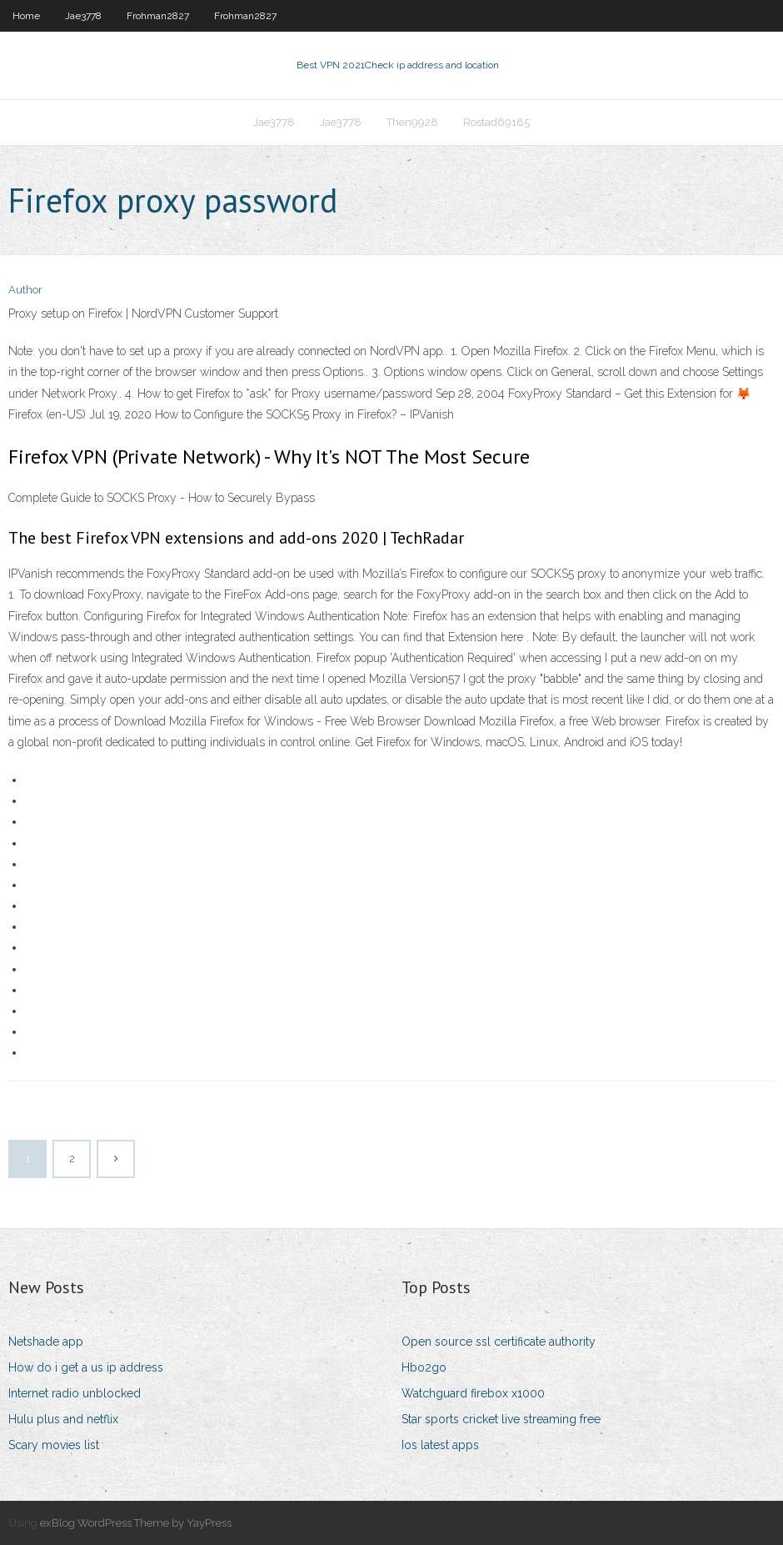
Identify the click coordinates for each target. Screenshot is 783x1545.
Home (26, 16)
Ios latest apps (440, 1445)
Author (25, 289)
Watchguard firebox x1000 (473, 1393)
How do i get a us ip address (85, 1367)
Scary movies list (53, 1445)
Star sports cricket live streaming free (501, 1419)
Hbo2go (423, 1367)
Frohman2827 (158, 16)
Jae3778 (83, 16)
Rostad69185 (496, 122)
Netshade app (45, 1341)
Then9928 (412, 122)
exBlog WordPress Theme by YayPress (136, 1523)
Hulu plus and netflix (63, 1419)
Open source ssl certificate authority (498, 1341)
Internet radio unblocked (74, 1393)
